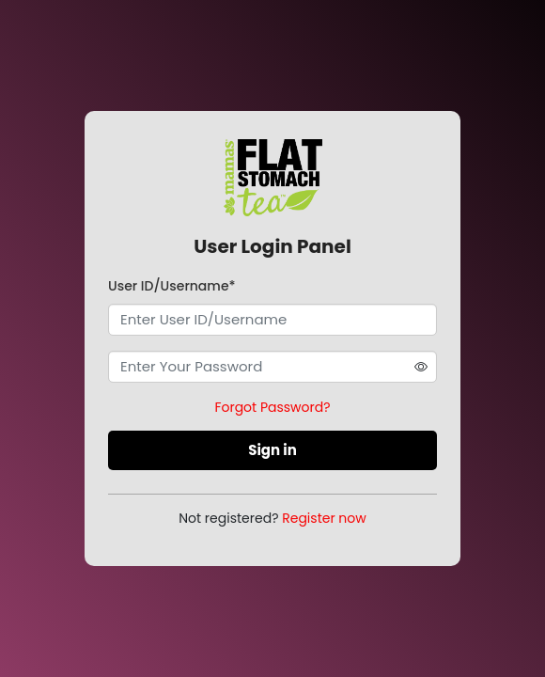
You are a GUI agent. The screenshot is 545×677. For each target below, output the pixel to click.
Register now (324, 518)
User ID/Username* (172, 285)
